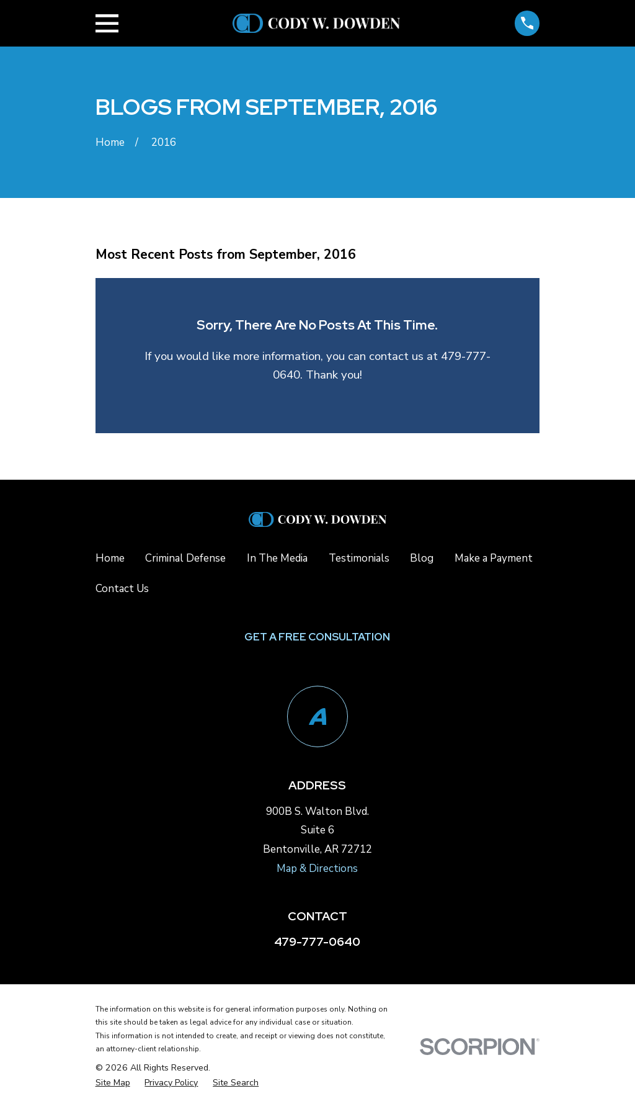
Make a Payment (494, 558)
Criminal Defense (185, 558)
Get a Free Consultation (317, 637)
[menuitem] (112, 1083)
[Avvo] (318, 716)
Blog (421, 558)
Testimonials (359, 558)
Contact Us (122, 588)
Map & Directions (317, 868)
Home (110, 558)
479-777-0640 (317, 942)
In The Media (277, 558)
